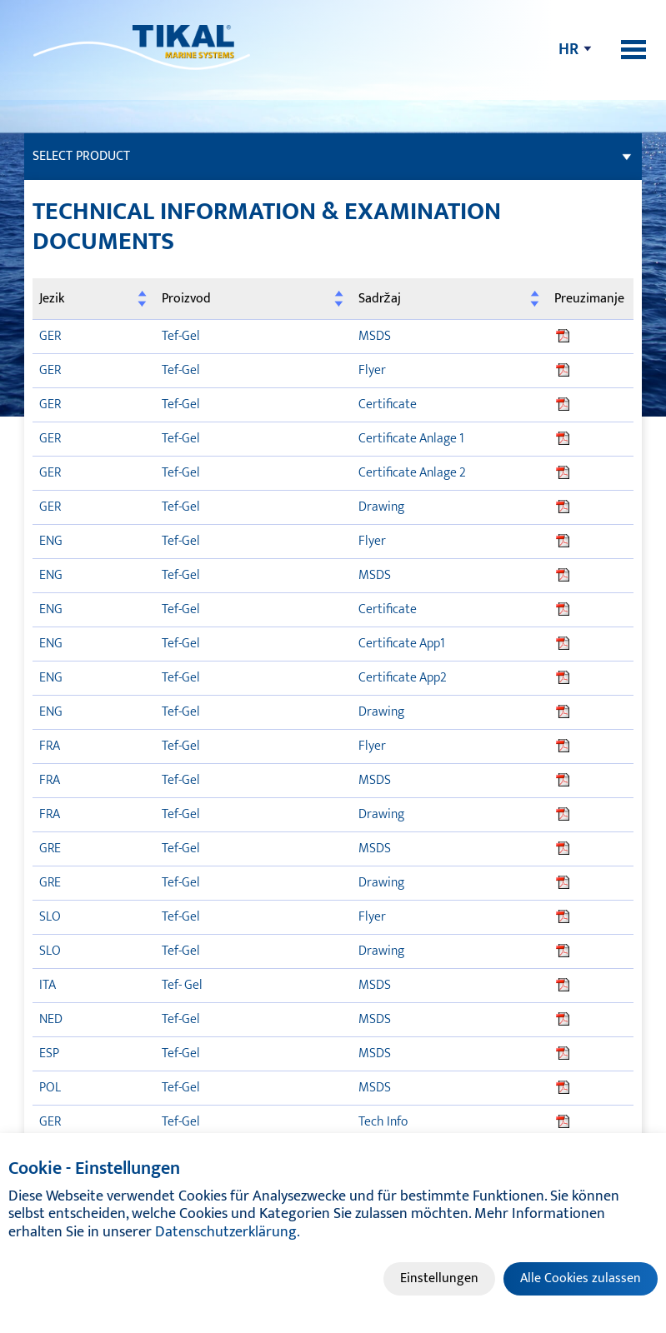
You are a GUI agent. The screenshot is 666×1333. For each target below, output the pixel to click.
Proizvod (186, 298)
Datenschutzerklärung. (227, 1232)
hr (568, 49)
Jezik (51, 298)
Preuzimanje (589, 298)
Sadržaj (379, 298)
